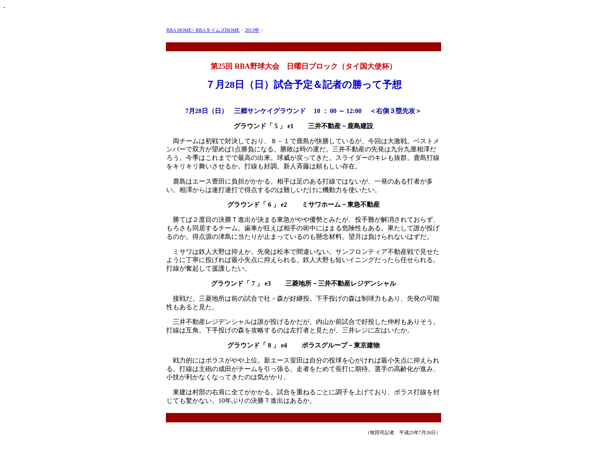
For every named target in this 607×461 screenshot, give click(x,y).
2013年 (252, 30)
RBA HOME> (181, 30)
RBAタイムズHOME (217, 30)
